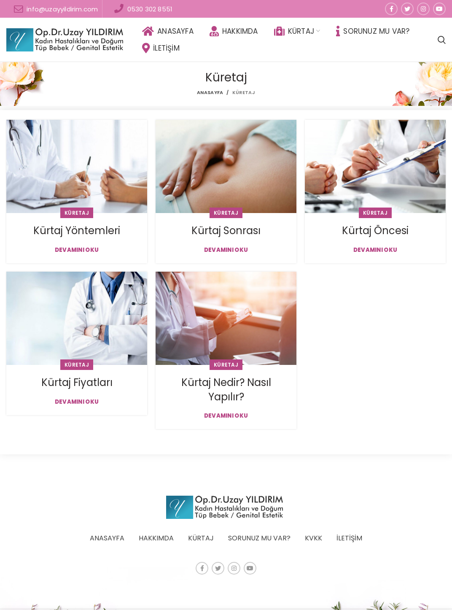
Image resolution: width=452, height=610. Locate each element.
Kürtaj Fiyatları (77, 382)
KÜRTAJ (201, 538)
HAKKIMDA (156, 538)
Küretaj (77, 212)
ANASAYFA (107, 538)
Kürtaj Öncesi (375, 231)
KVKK (313, 538)
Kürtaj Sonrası (226, 231)
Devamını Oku (77, 250)
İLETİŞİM (349, 538)
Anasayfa (210, 92)
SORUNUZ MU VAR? (259, 538)
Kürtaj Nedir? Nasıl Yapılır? (226, 389)
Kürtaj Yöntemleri (76, 231)
